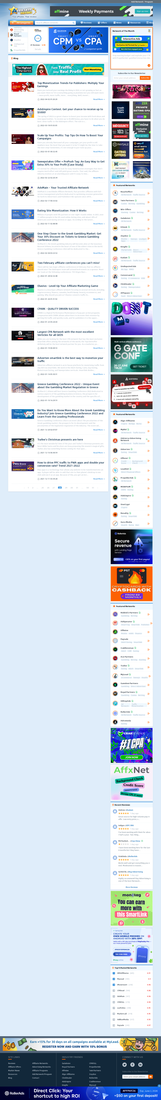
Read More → (99, 99)
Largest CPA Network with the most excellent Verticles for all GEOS (65, 333)
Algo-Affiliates (68, 1074)
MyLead (92, 1085)
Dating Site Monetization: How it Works (61, 210)
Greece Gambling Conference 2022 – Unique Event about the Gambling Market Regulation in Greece (68, 385)
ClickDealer (67, 1078)
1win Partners (95, 1070)
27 (54, 487)
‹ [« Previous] (24, 487)
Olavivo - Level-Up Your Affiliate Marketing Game (67, 286)
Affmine (65, 1070)
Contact (35, 1078)
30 (71, 487)
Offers (102, 22)
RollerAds (93, 1078)
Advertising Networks (41, 1067)
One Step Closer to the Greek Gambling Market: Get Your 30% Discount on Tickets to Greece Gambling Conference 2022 (69, 237)
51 (93, 487)
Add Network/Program (42, 1074)
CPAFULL (92, 1063)
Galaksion (66, 1063)
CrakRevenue (95, 1081)
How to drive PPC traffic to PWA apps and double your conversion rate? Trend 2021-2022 (70, 464)
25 (43, 487)
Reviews (86, 22)
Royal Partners (68, 1067)
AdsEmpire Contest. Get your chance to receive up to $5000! (70, 110)
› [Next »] (97, 487)
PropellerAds (95, 1067)
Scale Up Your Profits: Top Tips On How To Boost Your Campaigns (70, 137)
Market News (14, 1070)
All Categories (21, 23)
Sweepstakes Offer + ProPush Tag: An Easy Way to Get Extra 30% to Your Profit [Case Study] (71, 163)
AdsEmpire (66, 1081)
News (117, 22)
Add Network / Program (142, 2)
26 (48, 487)
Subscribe (145, 77)
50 (87, 487)
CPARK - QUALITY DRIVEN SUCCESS (58, 309)
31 (77, 487)
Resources (134, 22)
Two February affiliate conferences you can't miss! (68, 263)
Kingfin (65, 1085)
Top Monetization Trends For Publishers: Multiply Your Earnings (70, 84)
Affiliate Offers (14, 1067)
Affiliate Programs (40, 1070)
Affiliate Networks (40, 1063)
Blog (150, 22)
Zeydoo (92, 1074)
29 (66, 487)
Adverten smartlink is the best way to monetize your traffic (70, 359)
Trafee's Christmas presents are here (60, 439)
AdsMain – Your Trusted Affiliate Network (63, 188)
